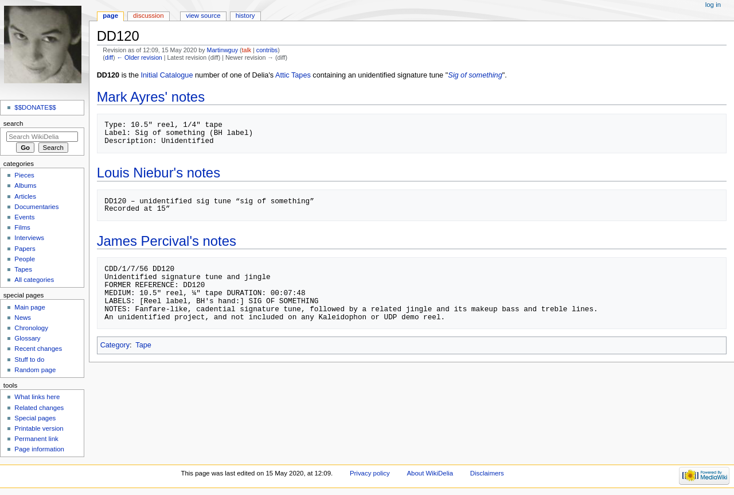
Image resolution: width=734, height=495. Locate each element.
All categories (34, 279)
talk (247, 50)
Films (22, 227)
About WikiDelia (430, 473)
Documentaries (36, 206)
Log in (713, 4)
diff (109, 57)
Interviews (29, 237)
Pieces (24, 175)
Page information (39, 449)
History (245, 15)
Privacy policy (370, 473)
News (22, 317)
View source (203, 15)
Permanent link (36, 438)
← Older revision (139, 57)
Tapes (23, 269)
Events (24, 217)
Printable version (38, 428)
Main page (29, 307)
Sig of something (475, 75)
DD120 (108, 75)
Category (115, 345)
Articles (25, 196)
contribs (267, 50)
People (24, 259)
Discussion (148, 15)
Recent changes (38, 348)
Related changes (39, 407)
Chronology (31, 327)
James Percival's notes (166, 241)
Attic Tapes (293, 75)
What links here (37, 396)
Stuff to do (29, 359)
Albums (25, 185)
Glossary (27, 338)
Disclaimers (487, 473)
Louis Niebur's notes (158, 172)
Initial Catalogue (167, 75)
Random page (35, 369)
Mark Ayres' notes (151, 97)
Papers (24, 248)
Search (13, 123)
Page (110, 15)
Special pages (35, 418)
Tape (143, 345)
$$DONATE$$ (35, 107)
